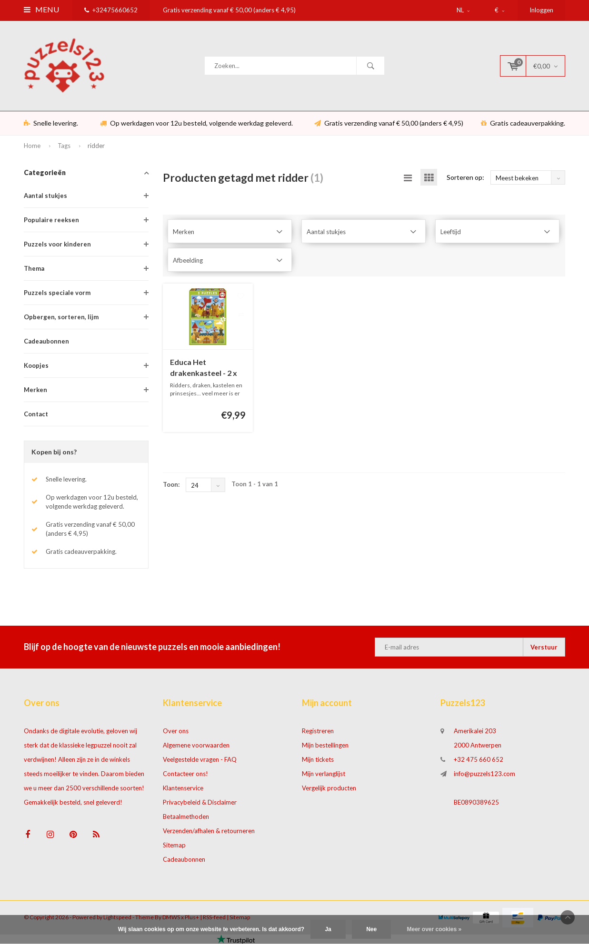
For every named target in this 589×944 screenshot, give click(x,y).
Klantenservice (183, 788)
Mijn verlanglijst (323, 773)
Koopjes (36, 365)
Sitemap (174, 845)
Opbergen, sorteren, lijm (61, 317)
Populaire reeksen (51, 220)
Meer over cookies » (434, 929)
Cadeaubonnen (46, 341)
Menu (41, 9)
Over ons (176, 731)
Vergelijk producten (329, 788)
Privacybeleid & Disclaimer (200, 802)
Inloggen (541, 10)
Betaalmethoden (186, 816)
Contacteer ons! (185, 773)
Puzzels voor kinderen (57, 244)
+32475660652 (111, 10)
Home (32, 145)
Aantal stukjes (45, 195)
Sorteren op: (465, 177)
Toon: (171, 484)
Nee (371, 929)
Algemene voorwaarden (196, 745)
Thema (34, 268)
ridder (96, 145)
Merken (35, 389)
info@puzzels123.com (484, 773)
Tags (64, 145)
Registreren (318, 731)
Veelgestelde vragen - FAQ (200, 759)
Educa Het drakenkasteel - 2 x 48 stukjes (203, 368)
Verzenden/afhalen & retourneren (209, 831)
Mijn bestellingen (325, 745)
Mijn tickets (318, 759)
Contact (36, 414)
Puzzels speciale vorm (57, 292)
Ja (328, 929)
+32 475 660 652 (478, 759)
